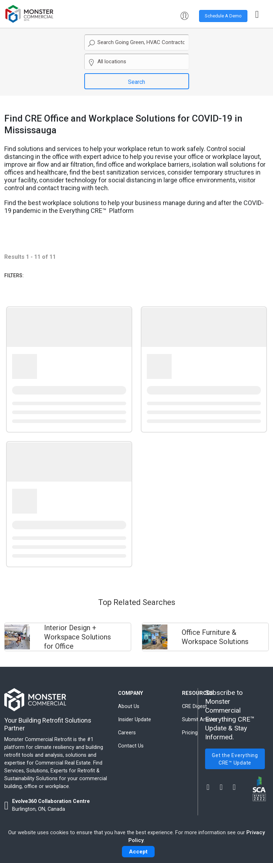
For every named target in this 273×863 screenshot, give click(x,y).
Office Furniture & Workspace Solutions (215, 637)
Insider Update (134, 720)
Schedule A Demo (223, 15)
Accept (138, 851)
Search (136, 82)
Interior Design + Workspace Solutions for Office (77, 636)
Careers (127, 733)
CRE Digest (194, 706)
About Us (128, 706)
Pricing (190, 733)
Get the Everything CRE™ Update (235, 759)
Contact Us (131, 746)
